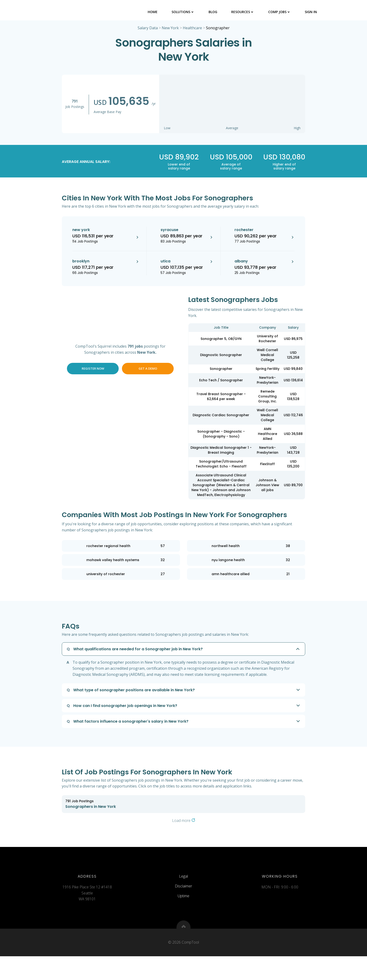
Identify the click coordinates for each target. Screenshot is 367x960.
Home (153, 11)
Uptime (183, 898)
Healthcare (192, 28)
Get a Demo (148, 369)
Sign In (311, 11)
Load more (183, 821)
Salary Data (148, 28)
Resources (242, 11)
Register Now (93, 369)
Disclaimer (183, 888)
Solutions (183, 11)
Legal (183, 878)
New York (170, 28)
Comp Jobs (279, 11)
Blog (213, 11)
